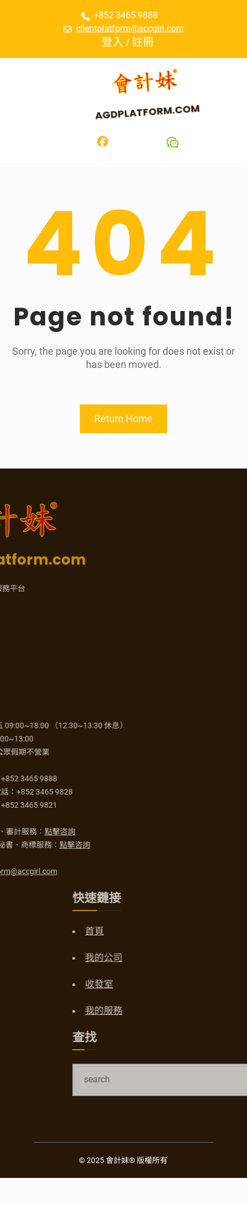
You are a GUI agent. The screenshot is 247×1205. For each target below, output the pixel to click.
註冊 (149, 42)
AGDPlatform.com (149, 111)
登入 (119, 42)
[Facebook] (102, 141)
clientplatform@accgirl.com (130, 28)
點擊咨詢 (18, 831)
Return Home (123, 418)
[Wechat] (172, 142)
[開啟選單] (25, 94)
